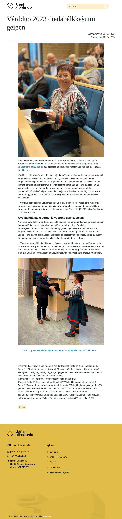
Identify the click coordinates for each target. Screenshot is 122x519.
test (23, 407)
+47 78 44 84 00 (18, 456)
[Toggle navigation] (113, 6)
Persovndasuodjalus (59, 472)
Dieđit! (53, 462)
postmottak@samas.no (21, 451)
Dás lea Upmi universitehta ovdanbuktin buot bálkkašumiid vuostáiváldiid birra (59, 350)
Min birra (54, 452)
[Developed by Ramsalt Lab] (47, 516)
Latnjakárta (55, 467)
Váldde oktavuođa (58, 457)
